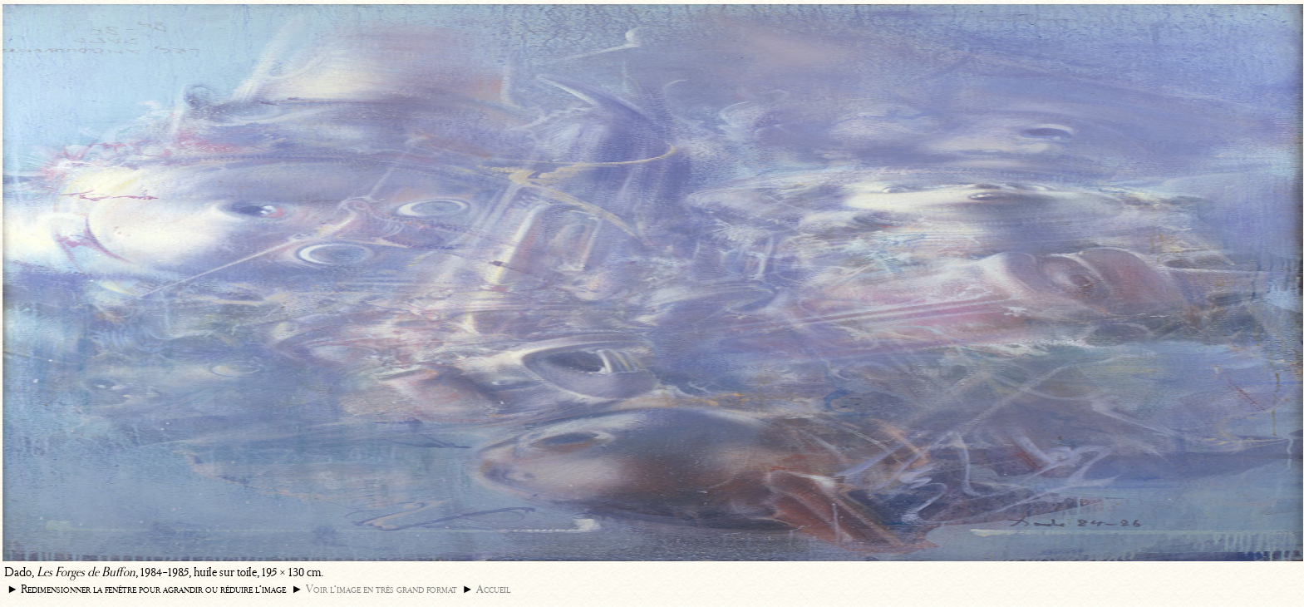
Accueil (493, 589)
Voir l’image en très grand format (381, 589)
